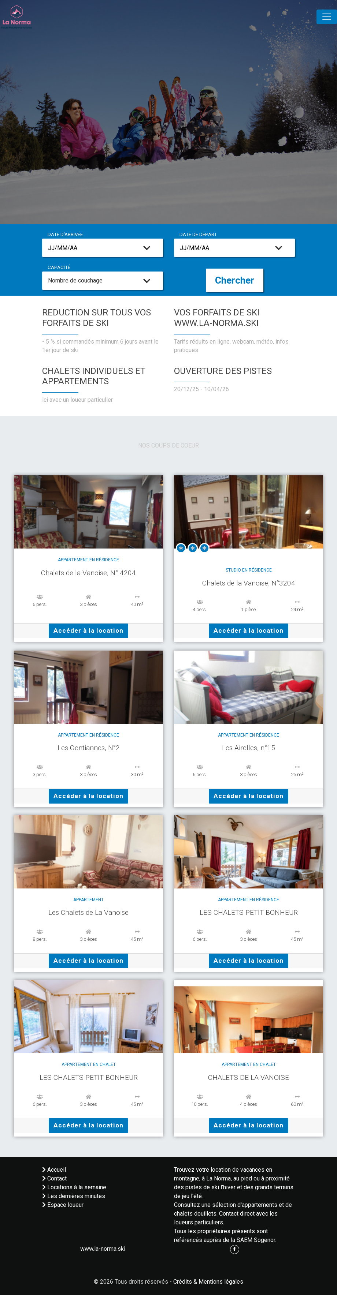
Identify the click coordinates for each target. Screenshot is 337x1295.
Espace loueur (63, 1204)
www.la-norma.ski (102, 1248)
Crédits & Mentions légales (208, 1281)
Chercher (234, 280)
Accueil (54, 1169)
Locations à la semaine (74, 1187)
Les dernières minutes (73, 1196)
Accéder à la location (88, 630)
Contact (54, 1178)
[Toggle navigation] (326, 17)
